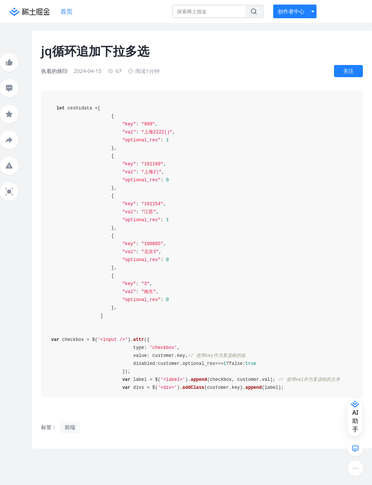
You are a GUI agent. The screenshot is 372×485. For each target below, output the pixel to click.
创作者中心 (291, 11)
